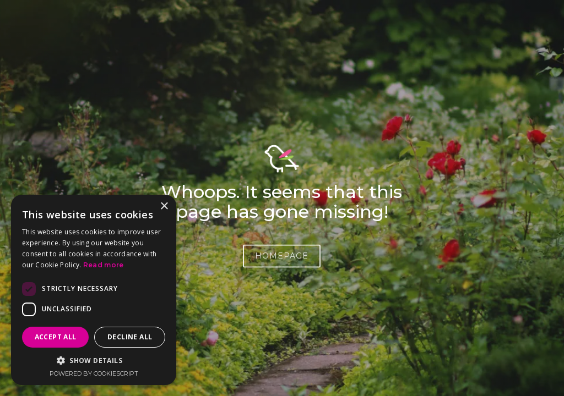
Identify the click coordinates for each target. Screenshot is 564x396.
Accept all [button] (56, 337)
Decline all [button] (129, 337)
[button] (93, 360)
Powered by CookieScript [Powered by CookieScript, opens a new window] (94, 373)
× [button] (164, 206)
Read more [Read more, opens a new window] (103, 265)
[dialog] (93, 290)
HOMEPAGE (281, 257)
